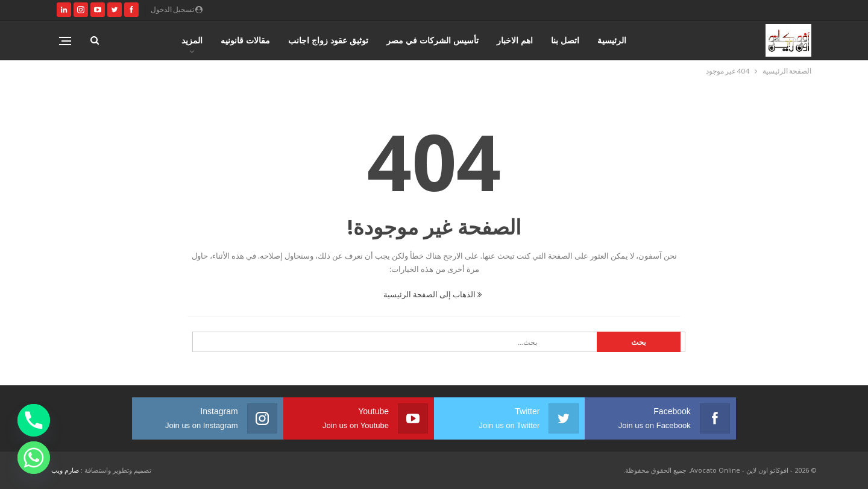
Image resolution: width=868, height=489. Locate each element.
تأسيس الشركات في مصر (432, 40)
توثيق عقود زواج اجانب (328, 40)
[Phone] (33, 420)
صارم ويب (65, 470)
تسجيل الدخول (177, 9)
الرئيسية (611, 40)
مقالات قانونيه (245, 40)
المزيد (192, 40)
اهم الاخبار (515, 40)
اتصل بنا (565, 40)
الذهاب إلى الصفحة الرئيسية (432, 294)
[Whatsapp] (33, 457)
